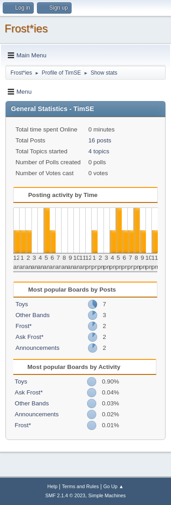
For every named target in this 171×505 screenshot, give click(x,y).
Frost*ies (26, 28)
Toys (22, 304)
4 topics (98, 151)
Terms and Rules (80, 486)
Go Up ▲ (113, 486)
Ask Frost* (29, 336)
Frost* (24, 326)
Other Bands (33, 315)
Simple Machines (107, 495)
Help (52, 486)
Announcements (37, 347)
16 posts (99, 140)
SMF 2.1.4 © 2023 (65, 495)
